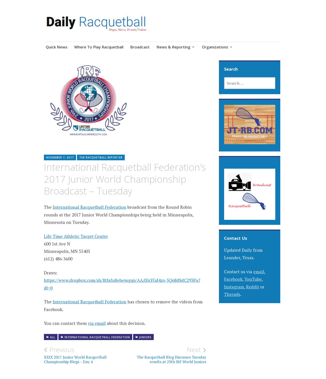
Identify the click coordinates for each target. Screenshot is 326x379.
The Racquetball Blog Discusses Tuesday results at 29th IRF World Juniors (165, 355)
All (52, 337)
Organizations (215, 47)
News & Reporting (173, 47)
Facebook (233, 279)
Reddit (252, 287)
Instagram (234, 287)
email (258, 271)
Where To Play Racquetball (98, 47)
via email (97, 323)
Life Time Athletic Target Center (76, 236)
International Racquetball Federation (89, 207)
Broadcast (140, 47)
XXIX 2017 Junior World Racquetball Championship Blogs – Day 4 (84, 355)
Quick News (56, 47)
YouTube (253, 279)
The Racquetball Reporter (100, 157)
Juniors (145, 337)
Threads (232, 294)
